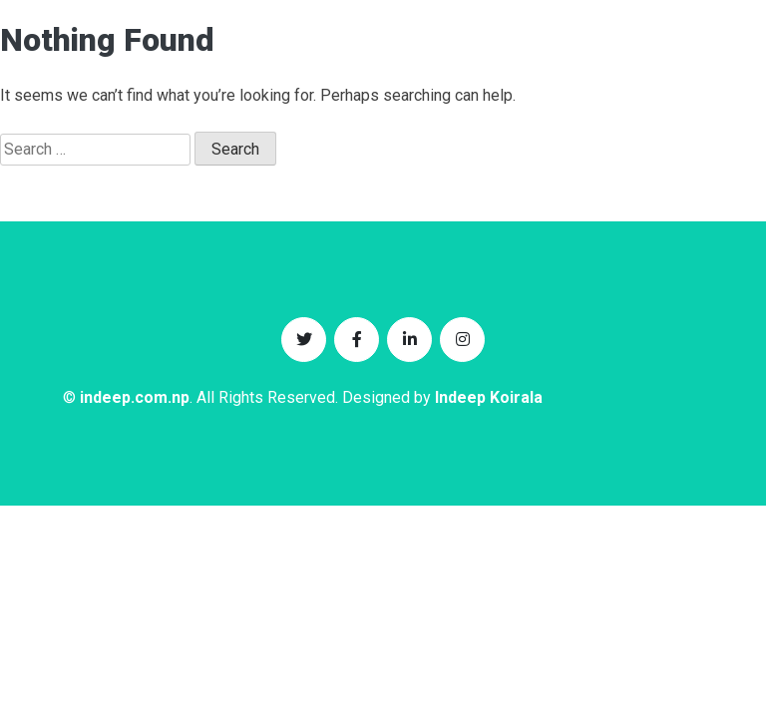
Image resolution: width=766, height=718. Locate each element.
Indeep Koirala (489, 397)
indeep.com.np (135, 397)
